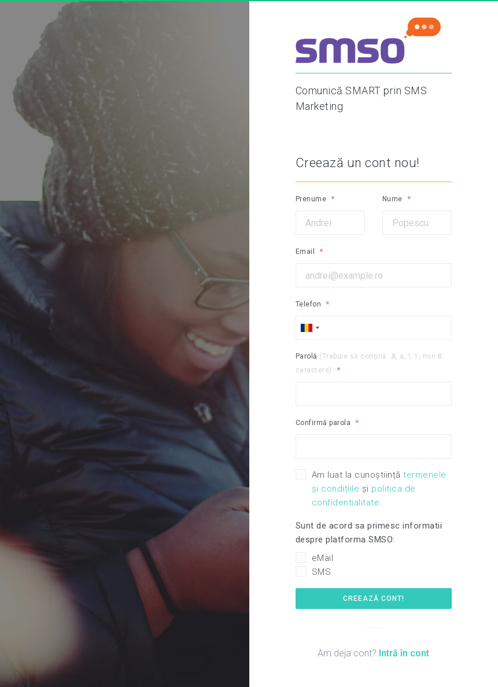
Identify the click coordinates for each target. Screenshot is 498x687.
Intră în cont (404, 653)
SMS (321, 572)
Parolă (369, 363)
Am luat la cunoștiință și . (379, 489)
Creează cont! (373, 598)
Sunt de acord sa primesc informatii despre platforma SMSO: (369, 532)
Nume (392, 199)
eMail (323, 558)
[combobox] (309, 327)
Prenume (311, 199)
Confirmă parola (323, 423)
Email (305, 252)
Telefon (309, 304)
